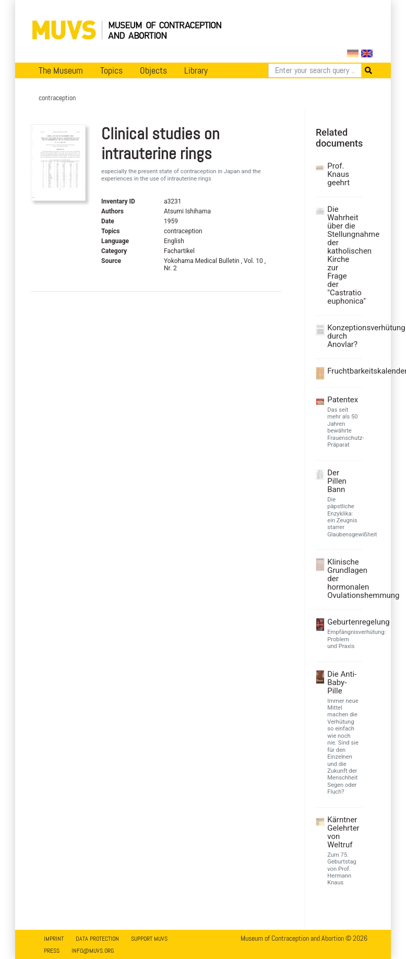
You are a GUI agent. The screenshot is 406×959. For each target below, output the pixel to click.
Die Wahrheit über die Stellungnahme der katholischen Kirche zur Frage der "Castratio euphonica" (343, 255)
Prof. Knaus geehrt (338, 174)
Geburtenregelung (343, 622)
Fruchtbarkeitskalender (343, 371)
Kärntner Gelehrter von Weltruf (343, 832)
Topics (111, 70)
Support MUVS (149, 938)
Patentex (342, 399)
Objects (153, 70)
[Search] (315, 70)
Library (196, 70)
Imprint (54, 938)
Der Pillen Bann (337, 481)
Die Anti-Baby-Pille (341, 682)
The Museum (61, 70)
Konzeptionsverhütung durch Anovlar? (343, 336)
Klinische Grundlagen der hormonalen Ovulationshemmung (343, 579)
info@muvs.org (92, 950)
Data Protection (97, 938)
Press (51, 950)
